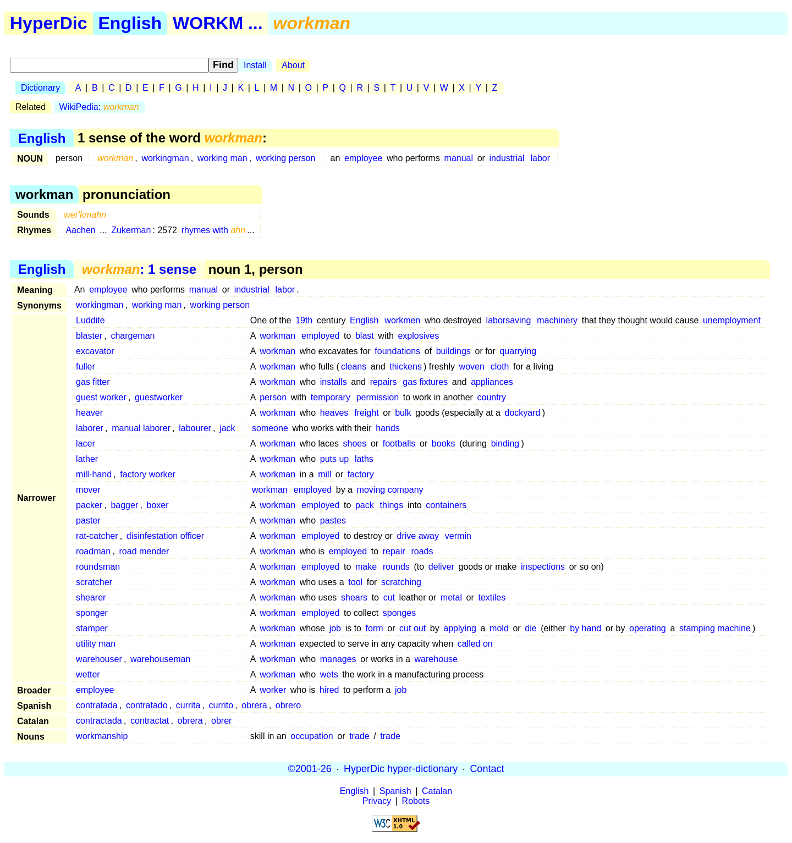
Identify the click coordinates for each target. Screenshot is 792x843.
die (530, 628)
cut (389, 597)
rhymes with (214, 230)
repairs (383, 382)
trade (359, 736)
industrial (507, 158)
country (491, 397)
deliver (441, 566)
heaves (334, 412)
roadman (93, 551)
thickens (405, 366)
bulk (403, 412)
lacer (85, 443)
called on (475, 643)
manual (458, 158)
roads (422, 551)
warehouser (99, 659)
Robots (416, 801)
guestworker (159, 397)
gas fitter (92, 382)
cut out (412, 628)
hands (388, 428)
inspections (543, 566)
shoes (355, 443)
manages (338, 659)
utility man (96, 643)
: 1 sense (139, 269)
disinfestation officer (165, 536)
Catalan (437, 791)
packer (89, 505)
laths (364, 459)
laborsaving (508, 320)
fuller (85, 366)
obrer (221, 720)
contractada (99, 720)
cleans (353, 366)
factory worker (147, 474)
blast (364, 335)
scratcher (94, 582)
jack (227, 428)
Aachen (80, 230)
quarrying (517, 351)
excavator (95, 351)
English (130, 23)
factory (361, 474)
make (366, 566)
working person (286, 158)
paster (88, 520)
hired (329, 690)
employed (320, 335)
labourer (195, 428)
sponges (399, 613)
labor (540, 158)
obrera (254, 705)
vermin (458, 536)
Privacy (376, 801)
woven (472, 366)
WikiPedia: (99, 107)
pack (364, 505)
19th (303, 320)
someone (270, 428)
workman (277, 335)
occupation (311, 736)
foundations (397, 351)
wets (329, 674)
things (392, 505)
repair (394, 551)
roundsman (98, 566)
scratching (401, 582)
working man (222, 158)
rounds (396, 566)
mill (324, 474)
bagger (124, 505)
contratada (97, 705)
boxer (158, 505)
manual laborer (141, 428)
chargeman (133, 335)
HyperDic (48, 23)
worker (273, 690)
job (335, 628)
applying (459, 628)
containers (446, 505)
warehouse (436, 659)
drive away (418, 536)
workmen (402, 320)
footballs (399, 443)
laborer (89, 428)
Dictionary (40, 87)
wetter (88, 674)
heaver (89, 412)
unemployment (732, 320)
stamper (92, 628)
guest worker (101, 397)
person (273, 397)
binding (505, 443)
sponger (92, 613)
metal (451, 597)
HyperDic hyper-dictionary (401, 768)
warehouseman (160, 659)
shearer (91, 597)
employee (363, 158)
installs (333, 382)
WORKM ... (218, 23)
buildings (453, 351)
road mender (144, 551)
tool (355, 582)
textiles (491, 597)
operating (647, 628)
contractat (149, 720)
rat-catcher (97, 536)
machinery (557, 320)
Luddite (90, 320)
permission (377, 397)
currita (188, 705)
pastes (333, 520)
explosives (418, 335)
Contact (487, 768)
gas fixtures (425, 382)
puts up (334, 459)
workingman (165, 158)
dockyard (523, 412)
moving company (390, 489)
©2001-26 (310, 768)
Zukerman (131, 230)
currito (221, 705)
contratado (147, 705)
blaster (89, 335)
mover (88, 489)
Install (255, 65)
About (293, 65)
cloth (500, 366)
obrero (288, 705)
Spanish (395, 791)
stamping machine (715, 628)
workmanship (102, 736)
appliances (492, 382)
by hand (585, 628)
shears (354, 597)
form (374, 628)
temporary (330, 397)
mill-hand (94, 474)
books (443, 443)
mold (499, 628)
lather (87, 459)
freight (366, 412)
